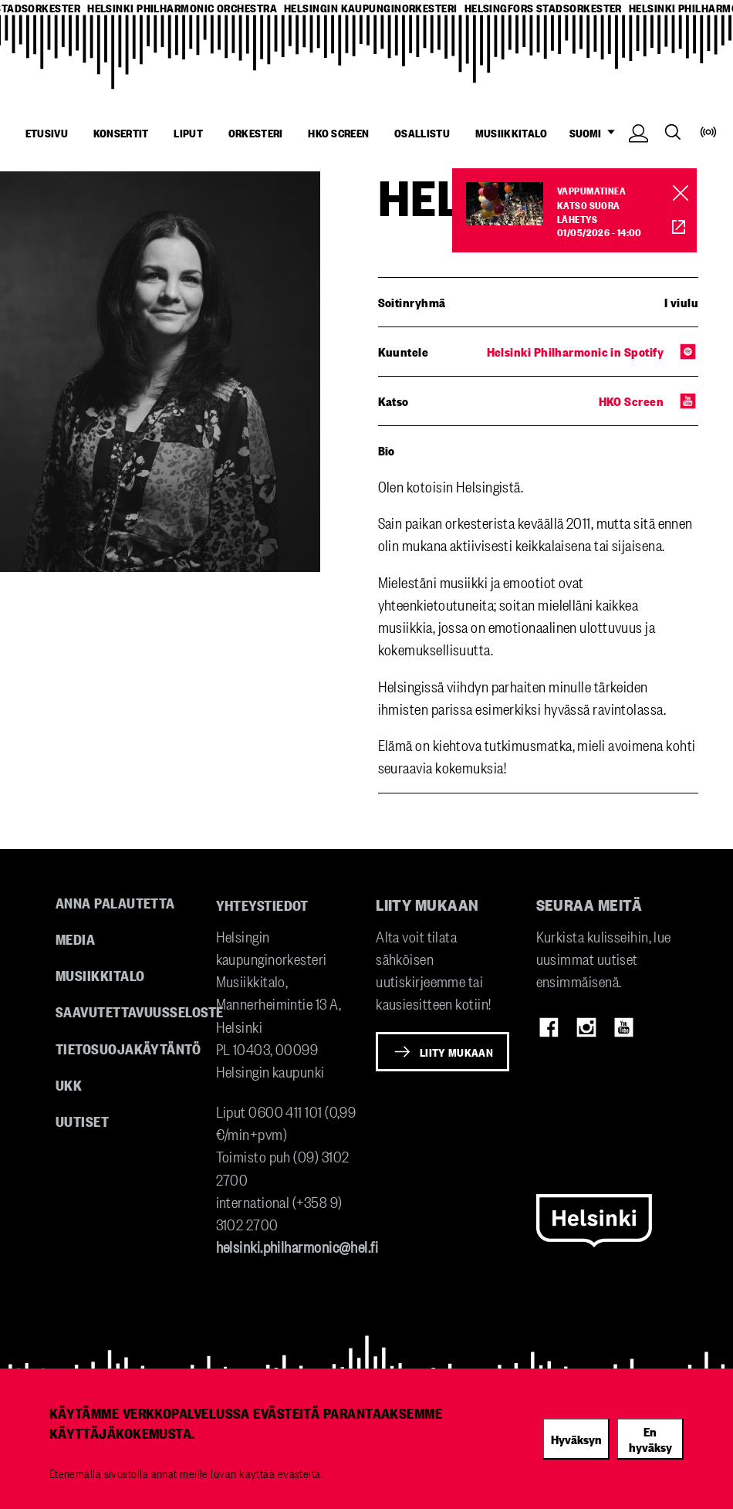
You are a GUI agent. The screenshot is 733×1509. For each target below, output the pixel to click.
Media (75, 939)
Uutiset (82, 1121)
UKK (69, 1084)
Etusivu (46, 132)
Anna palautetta (115, 902)
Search (673, 132)
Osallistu (422, 132)
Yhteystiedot (262, 905)
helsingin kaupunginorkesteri (371, 8)
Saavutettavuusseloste (139, 1011)
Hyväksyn (576, 1438)
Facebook (549, 1027)
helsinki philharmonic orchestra (182, 8)
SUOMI (595, 133)
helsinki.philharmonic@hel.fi (297, 1246)
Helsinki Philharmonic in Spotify (575, 351)
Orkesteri (255, 132)
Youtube (624, 1027)
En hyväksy (650, 1439)
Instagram (586, 1027)
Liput (188, 132)
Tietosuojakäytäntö (128, 1048)
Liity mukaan (456, 1052)
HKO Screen (338, 132)
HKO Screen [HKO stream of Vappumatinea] (670, 226)
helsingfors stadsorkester (543, 8)
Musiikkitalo (511, 132)
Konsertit (121, 132)
